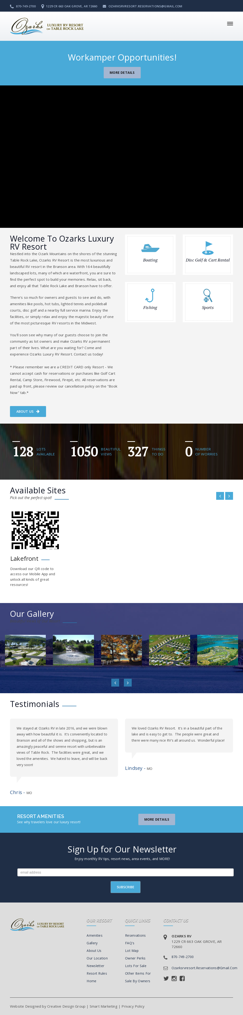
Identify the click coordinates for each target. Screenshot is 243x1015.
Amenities (95, 935)
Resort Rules (97, 973)
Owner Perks (135, 958)
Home (91, 981)
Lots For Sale (135, 966)
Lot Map (132, 950)
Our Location (97, 958)
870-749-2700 (23, 6)
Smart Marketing (103, 1006)
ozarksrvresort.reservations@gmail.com (142, 6)
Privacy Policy (133, 1006)
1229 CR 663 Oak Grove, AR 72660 (69, 6)
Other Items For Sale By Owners (138, 977)
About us (28, 411)
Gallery (92, 943)
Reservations (135, 935)
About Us (94, 950)
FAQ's (130, 943)
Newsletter (95, 966)
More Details (122, 72)
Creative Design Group (66, 1006)
